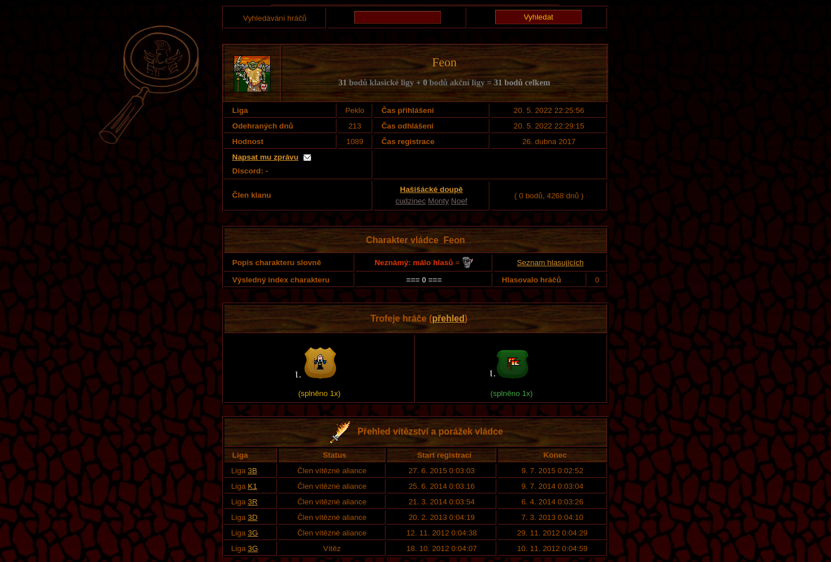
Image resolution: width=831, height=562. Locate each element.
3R (252, 501)
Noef (459, 201)
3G (253, 533)
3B (252, 470)
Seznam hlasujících (550, 262)
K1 (252, 486)
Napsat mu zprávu (265, 157)
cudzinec (410, 201)
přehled (448, 318)
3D (252, 517)
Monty (438, 201)
